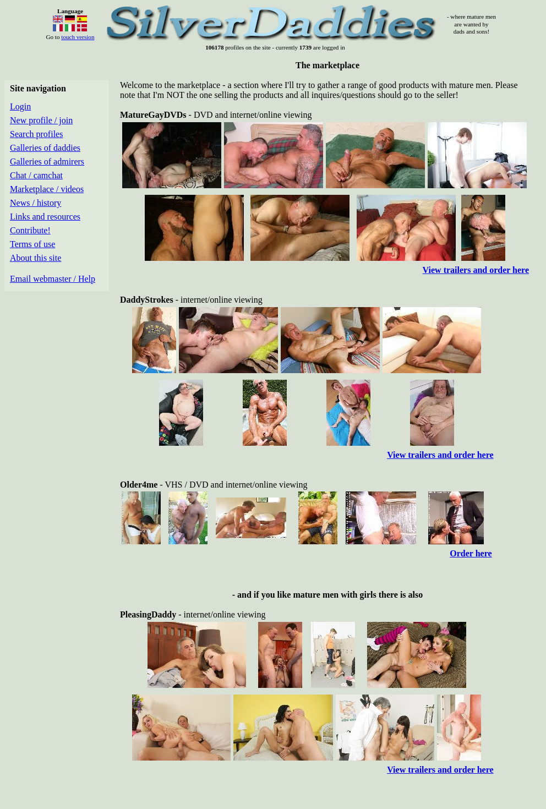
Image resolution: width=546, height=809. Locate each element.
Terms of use (32, 244)
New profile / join (41, 120)
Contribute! (30, 230)
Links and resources (45, 216)
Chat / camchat (36, 175)
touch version (77, 37)
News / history (35, 202)
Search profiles (36, 134)
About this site (35, 258)
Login (20, 106)
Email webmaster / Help (52, 278)
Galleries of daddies (45, 147)
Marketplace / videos (47, 189)
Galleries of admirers (47, 161)
